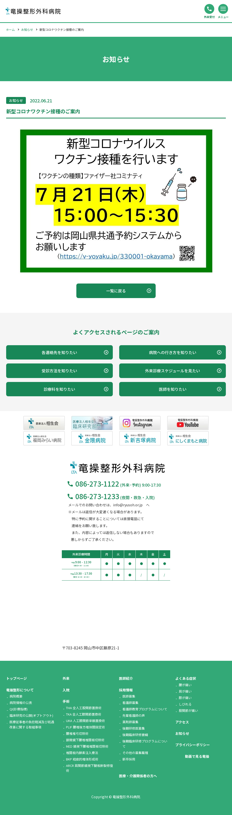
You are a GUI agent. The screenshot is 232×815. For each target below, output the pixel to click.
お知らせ (27, 29)
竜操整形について (20, 689)
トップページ (16, 678)
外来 (66, 678)
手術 (66, 701)
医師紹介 (126, 678)
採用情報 (126, 689)
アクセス (182, 722)
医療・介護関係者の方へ (138, 775)
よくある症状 (185, 678)
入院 (66, 689)
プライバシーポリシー (192, 744)
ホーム (10, 29)
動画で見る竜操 (197, 756)
